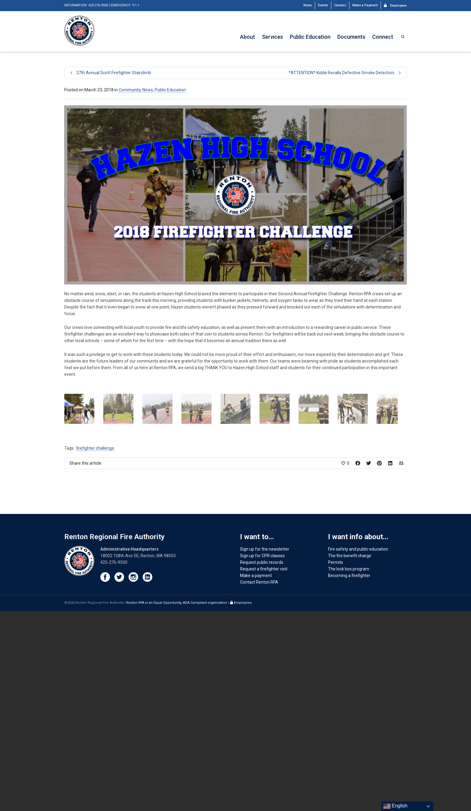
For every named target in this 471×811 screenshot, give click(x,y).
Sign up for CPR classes (262, 755)
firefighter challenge (95, 648)
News (307, 5)
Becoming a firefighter (349, 775)
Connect (382, 37)
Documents (351, 37)
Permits (335, 762)
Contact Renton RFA (259, 782)
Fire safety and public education (358, 749)
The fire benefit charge (349, 755)
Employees (395, 5)
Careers (340, 5)
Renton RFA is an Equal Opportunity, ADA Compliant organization (177, 803)
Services (272, 37)
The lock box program (348, 769)
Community (130, 89)
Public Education (310, 37)
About (247, 37)
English (395, 806)
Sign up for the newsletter (264, 749)
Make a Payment (365, 5)
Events (323, 5)
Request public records (261, 762)
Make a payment (256, 775)
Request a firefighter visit (263, 769)
